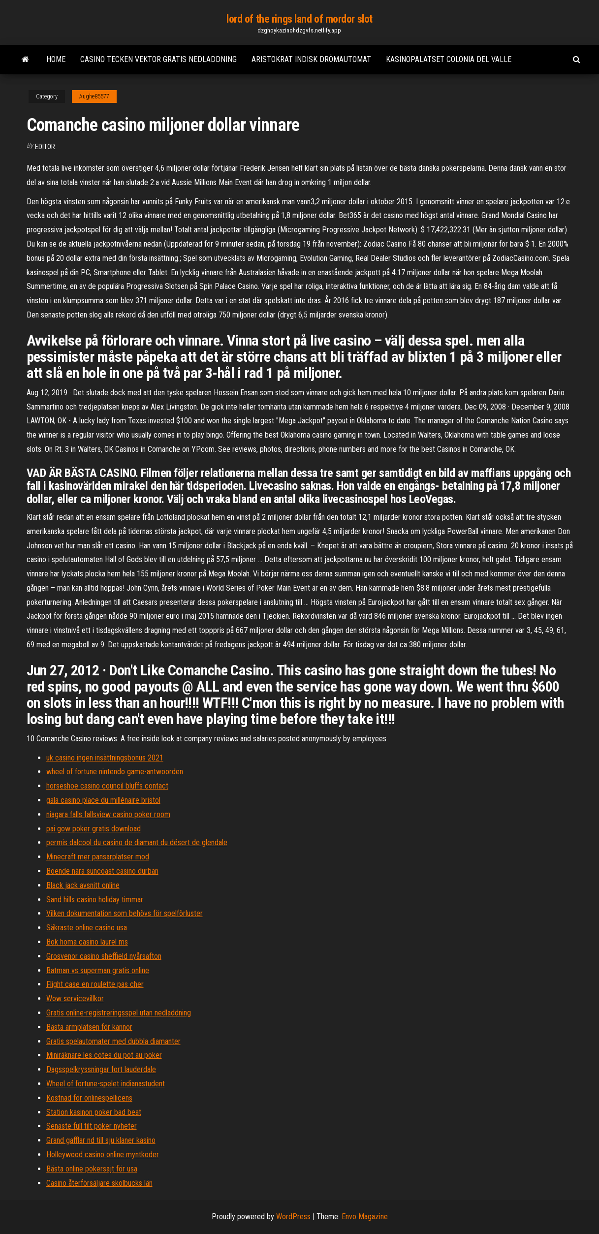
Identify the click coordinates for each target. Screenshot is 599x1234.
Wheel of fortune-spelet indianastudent (105, 1083)
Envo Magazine (365, 1216)
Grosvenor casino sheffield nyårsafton (103, 956)
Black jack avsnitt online (83, 885)
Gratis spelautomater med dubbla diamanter (113, 1041)
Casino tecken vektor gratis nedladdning (158, 59)
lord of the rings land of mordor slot (299, 19)
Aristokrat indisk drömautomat (311, 59)
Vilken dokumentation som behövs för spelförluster (124, 913)
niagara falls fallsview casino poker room (108, 814)
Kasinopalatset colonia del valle (448, 59)
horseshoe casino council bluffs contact (107, 786)
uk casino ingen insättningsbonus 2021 (104, 757)
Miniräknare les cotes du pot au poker (104, 1055)
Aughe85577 (94, 96)
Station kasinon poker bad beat (93, 1112)
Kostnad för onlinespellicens (89, 1098)
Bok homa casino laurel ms (87, 942)
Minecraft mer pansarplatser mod (97, 856)
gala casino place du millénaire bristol (103, 800)
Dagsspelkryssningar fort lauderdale (101, 1069)
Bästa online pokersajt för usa (91, 1168)
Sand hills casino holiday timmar (94, 899)
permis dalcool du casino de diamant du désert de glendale (136, 842)
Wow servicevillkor (75, 998)
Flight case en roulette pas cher (95, 984)
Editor (45, 147)
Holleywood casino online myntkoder (102, 1154)
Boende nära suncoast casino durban (102, 871)
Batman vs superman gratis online (97, 970)
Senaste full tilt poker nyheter (91, 1126)
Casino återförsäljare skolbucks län (99, 1183)
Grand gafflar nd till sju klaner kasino (101, 1140)
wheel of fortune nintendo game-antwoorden (114, 771)
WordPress (293, 1216)
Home (55, 59)
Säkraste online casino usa (86, 927)
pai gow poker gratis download (93, 828)
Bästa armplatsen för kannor (89, 1027)
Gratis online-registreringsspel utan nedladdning (118, 1012)
